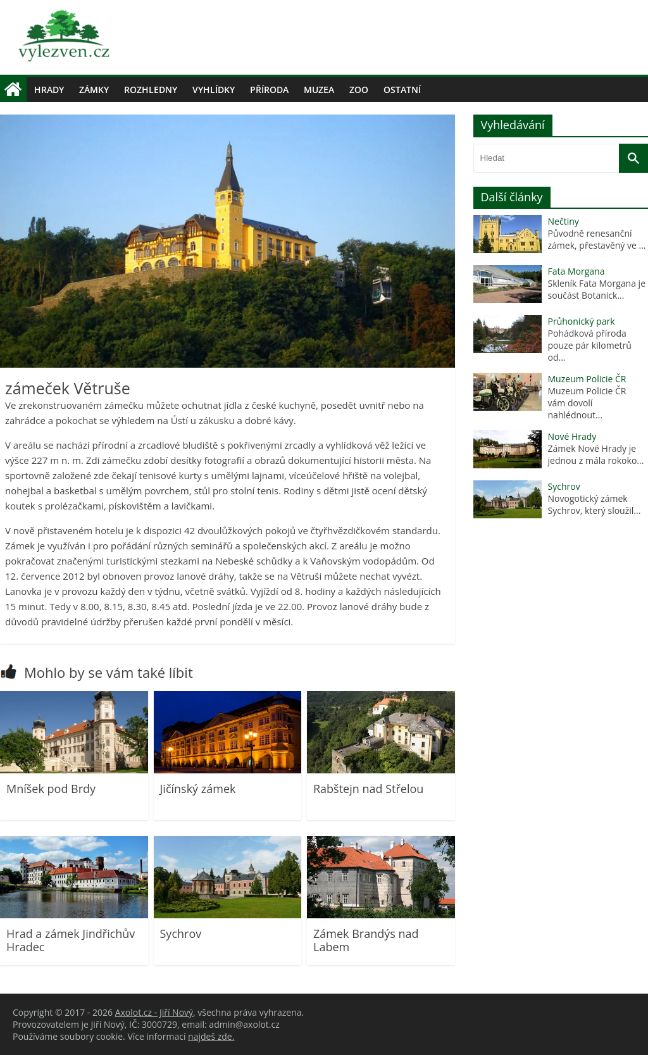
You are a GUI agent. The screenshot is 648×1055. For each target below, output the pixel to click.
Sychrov (181, 933)
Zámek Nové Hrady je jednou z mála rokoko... (596, 454)
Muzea (319, 90)
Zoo (358, 90)
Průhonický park (581, 321)
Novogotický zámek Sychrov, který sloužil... (594, 504)
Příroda (269, 90)
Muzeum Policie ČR (587, 379)
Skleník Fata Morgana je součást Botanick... (596, 289)
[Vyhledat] (633, 158)
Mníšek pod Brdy (51, 788)
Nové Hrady (572, 436)
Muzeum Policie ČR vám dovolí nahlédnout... (588, 403)
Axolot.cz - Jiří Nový (154, 1012)
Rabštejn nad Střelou (368, 788)
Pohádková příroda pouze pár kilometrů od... (590, 345)
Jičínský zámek (198, 788)
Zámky (94, 90)
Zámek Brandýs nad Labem (366, 940)
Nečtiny (563, 221)
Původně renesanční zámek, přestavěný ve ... (597, 239)
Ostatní (402, 90)
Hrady (49, 90)
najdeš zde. (211, 1036)
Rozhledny (150, 90)
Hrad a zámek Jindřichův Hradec (70, 940)
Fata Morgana (576, 271)
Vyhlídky (213, 90)
